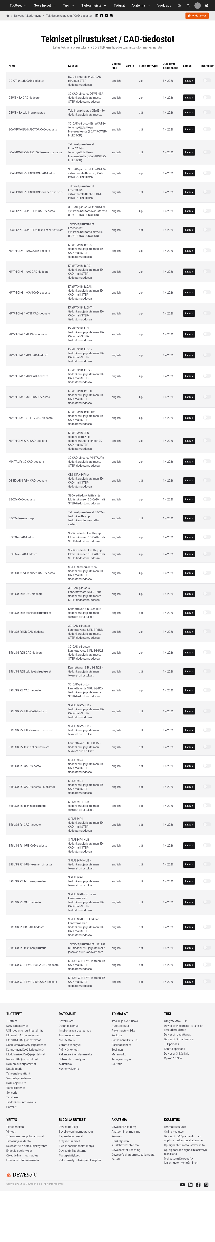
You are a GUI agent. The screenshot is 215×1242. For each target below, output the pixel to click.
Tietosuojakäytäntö (18, 1141)
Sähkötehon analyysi (72, 1059)
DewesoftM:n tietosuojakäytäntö (26, 1146)
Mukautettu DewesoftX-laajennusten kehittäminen (181, 1160)
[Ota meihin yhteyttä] (179, 5)
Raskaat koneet (121, 1044)
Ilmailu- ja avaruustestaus (75, 1030)
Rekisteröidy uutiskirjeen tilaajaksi (80, 1160)
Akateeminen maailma (126, 1131)
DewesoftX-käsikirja (176, 1053)
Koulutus (117, 1035)
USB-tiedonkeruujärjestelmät (24, 1030)
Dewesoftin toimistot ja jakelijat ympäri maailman (183, 1027)
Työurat (119, 5)
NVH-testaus (67, 1040)
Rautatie (117, 1064)
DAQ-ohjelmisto (16, 1083)
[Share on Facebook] (101, 15)
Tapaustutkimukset (71, 1136)
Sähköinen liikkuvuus (125, 1040)
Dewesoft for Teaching (126, 1149)
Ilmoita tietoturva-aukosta (22, 1160)
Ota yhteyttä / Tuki (175, 1021)
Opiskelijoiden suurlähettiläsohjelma (125, 1143)
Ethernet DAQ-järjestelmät (23, 1035)
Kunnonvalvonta (69, 1068)
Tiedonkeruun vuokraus (21, 1102)
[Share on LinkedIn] (96, 15)
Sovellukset (45, 6)
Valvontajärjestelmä (19, 1078)
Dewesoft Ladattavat (27, 15)
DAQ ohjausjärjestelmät (21, 1064)
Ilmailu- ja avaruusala (125, 1021)
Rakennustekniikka (123, 1030)
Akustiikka (65, 1064)
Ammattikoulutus (175, 1126)
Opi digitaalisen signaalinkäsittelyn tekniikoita (185, 1151)
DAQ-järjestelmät (17, 1025)
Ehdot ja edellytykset (19, 1150)
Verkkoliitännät (15, 1087)
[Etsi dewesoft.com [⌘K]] (188, 5)
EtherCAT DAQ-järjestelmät (23, 1040)
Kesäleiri (117, 1136)
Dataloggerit (14, 1068)
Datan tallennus (68, 1025)
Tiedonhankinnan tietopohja (76, 1146)
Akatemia (141, 6)
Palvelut (11, 1107)
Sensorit (11, 1092)
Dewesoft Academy (124, 1126)
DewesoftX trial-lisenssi (179, 1039)
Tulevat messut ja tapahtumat (25, 1136)
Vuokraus (164, 5)
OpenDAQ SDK (173, 1058)
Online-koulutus (174, 1131)
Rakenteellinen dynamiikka (75, 1054)
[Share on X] (106, 15)
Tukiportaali (171, 1044)
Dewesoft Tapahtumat (73, 1150)
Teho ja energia (121, 1059)
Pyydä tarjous (197, 15)
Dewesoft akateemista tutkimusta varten (133, 1156)
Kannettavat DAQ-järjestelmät (25, 1049)
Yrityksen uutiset (69, 1141)
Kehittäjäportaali (174, 1048)
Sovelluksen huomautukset (76, 1131)
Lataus (189, 80)
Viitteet (10, 1131)
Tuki (69, 6)
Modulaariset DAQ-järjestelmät (25, 1054)
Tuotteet (18, 6)
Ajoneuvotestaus (69, 1035)
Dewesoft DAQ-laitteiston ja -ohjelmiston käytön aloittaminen (184, 1138)
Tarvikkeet (12, 1097)
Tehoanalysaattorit (18, 1073)
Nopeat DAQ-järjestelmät (22, 1059)
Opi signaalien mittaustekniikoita (184, 1145)
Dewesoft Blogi (68, 1126)
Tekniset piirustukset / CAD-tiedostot (69, 15)
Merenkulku (119, 1054)
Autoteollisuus (121, 1025)
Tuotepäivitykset (69, 1155)
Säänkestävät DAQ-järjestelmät (26, 1044)
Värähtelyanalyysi (70, 1044)
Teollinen (117, 1049)
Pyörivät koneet (68, 1049)
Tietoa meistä (94, 6)
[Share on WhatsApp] (111, 15)
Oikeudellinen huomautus (22, 1155)
